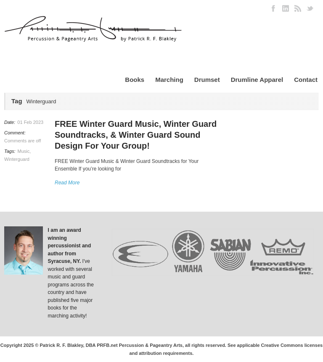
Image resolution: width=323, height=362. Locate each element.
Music (24, 151)
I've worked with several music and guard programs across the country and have (71, 276)
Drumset (207, 79)
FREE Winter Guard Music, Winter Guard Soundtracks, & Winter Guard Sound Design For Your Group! (136, 134)
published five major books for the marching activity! (70, 308)
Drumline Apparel (257, 79)
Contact (306, 79)
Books (134, 79)
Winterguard (16, 159)
